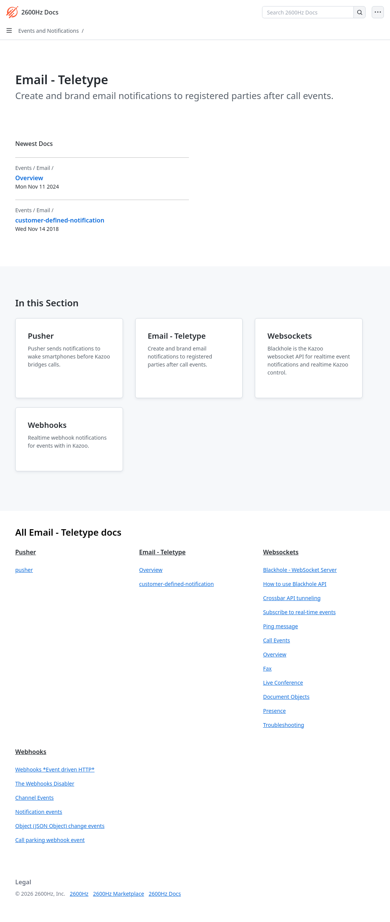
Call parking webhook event (50, 840)
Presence (274, 710)
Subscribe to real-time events (299, 612)
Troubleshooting (283, 724)
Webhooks (30, 752)
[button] (71, 570)
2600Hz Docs (165, 893)
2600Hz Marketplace (118, 893)
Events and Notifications (48, 30)
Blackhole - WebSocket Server (300, 569)
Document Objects (286, 696)
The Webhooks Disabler (44, 783)
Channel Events (34, 797)
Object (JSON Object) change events (59, 825)
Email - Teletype (162, 552)
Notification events (38, 811)
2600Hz (79, 893)
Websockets (281, 552)
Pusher (25, 552)
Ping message (280, 626)
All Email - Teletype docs (68, 532)
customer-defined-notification (176, 583)
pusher (24, 569)
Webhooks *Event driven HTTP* (54, 769)
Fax (267, 668)
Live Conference (283, 682)
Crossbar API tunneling (292, 598)
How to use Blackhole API (294, 583)
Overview (150, 569)
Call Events (276, 640)
